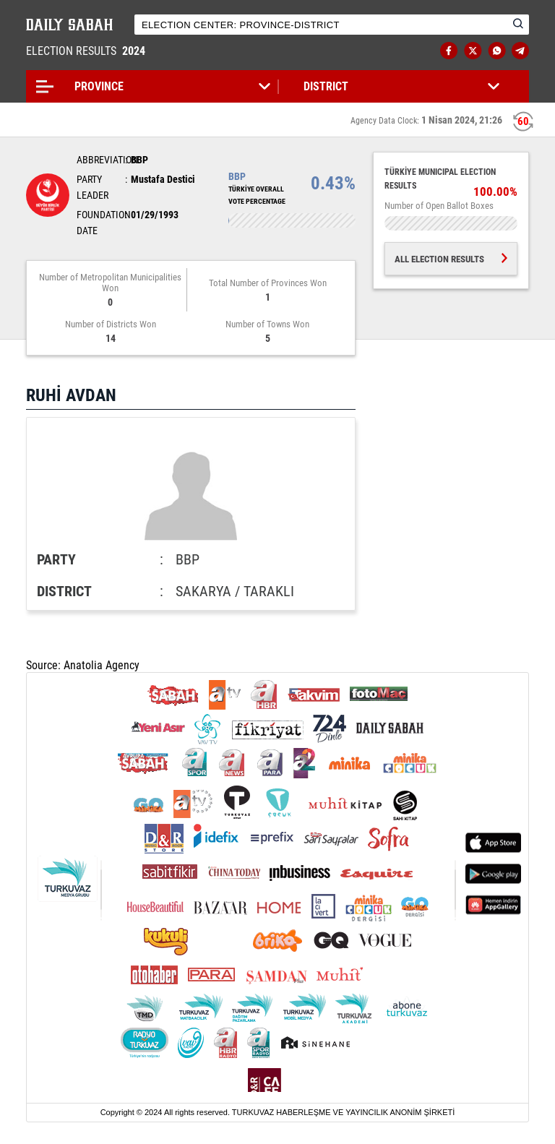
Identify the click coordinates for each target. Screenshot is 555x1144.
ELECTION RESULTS (87, 51)
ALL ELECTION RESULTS (451, 259)
